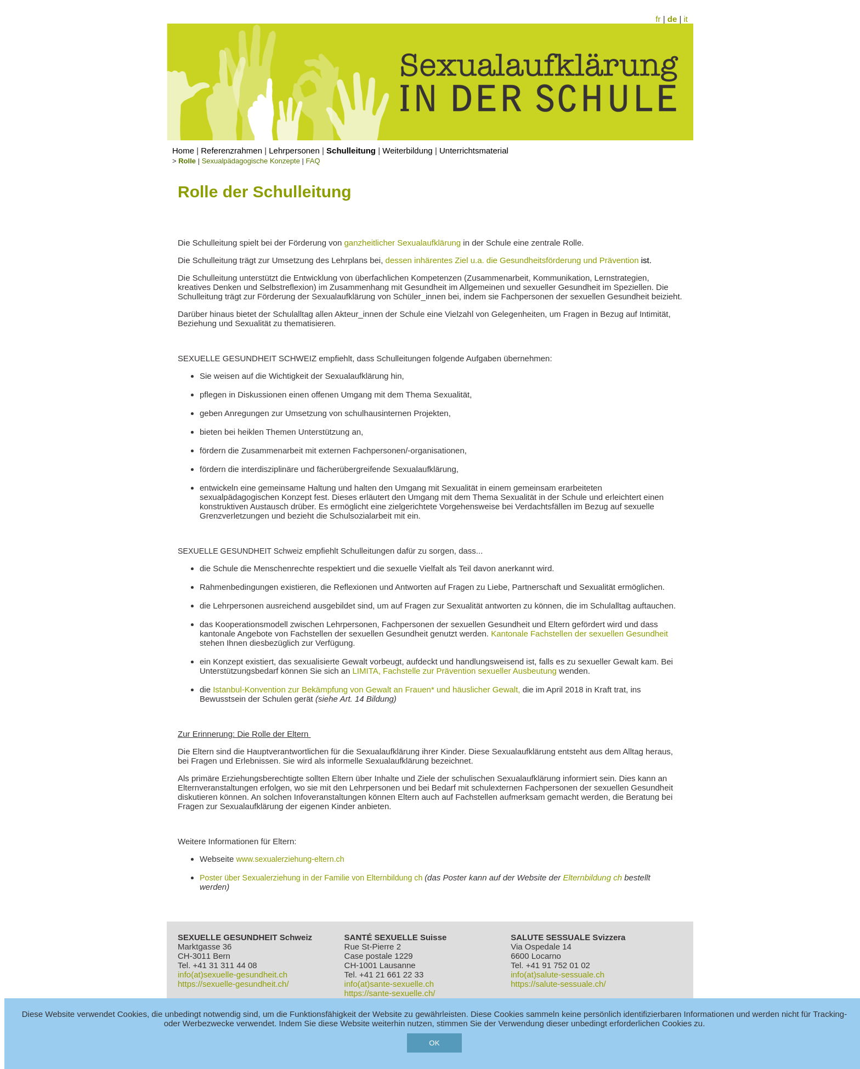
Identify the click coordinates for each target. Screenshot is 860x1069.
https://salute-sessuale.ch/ (558, 983)
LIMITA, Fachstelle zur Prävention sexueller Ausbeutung (455, 670)
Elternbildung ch (592, 877)
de (672, 19)
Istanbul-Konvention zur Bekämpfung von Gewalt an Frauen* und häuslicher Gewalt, (366, 689)
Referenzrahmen (231, 150)
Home (183, 150)
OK (434, 1043)
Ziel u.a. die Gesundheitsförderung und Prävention (552, 260)
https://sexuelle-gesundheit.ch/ (233, 983)
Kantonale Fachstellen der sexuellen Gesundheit (579, 633)
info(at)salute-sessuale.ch (557, 974)
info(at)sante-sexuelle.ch (389, 983)
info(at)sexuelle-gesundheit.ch (232, 974)
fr (657, 19)
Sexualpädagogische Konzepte (251, 161)
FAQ (313, 161)
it (686, 19)
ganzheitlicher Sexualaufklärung (402, 242)
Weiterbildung (407, 150)
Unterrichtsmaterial (473, 150)
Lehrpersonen (294, 150)
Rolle (187, 161)
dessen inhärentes (420, 260)
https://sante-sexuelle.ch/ (389, 993)
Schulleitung (351, 150)
